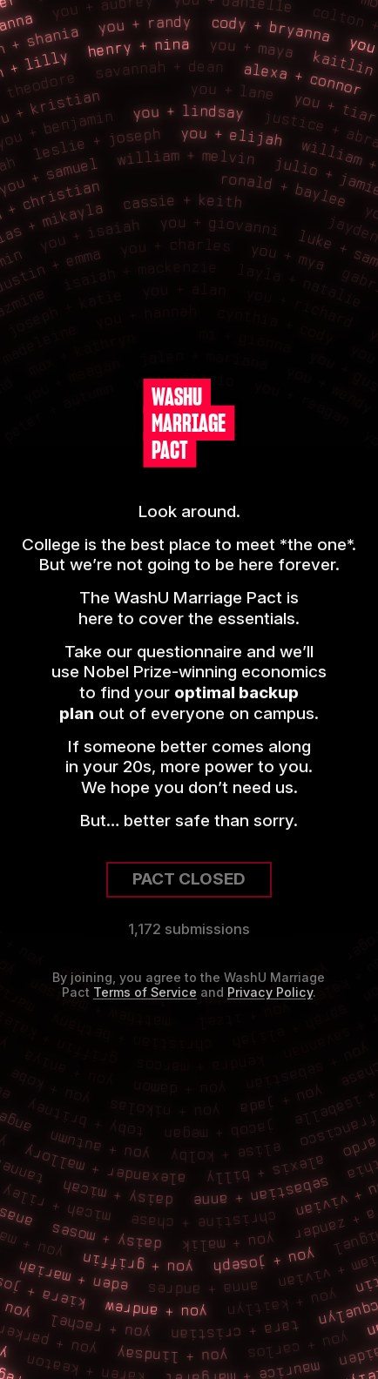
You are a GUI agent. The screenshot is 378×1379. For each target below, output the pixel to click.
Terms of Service (145, 992)
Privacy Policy (270, 992)
